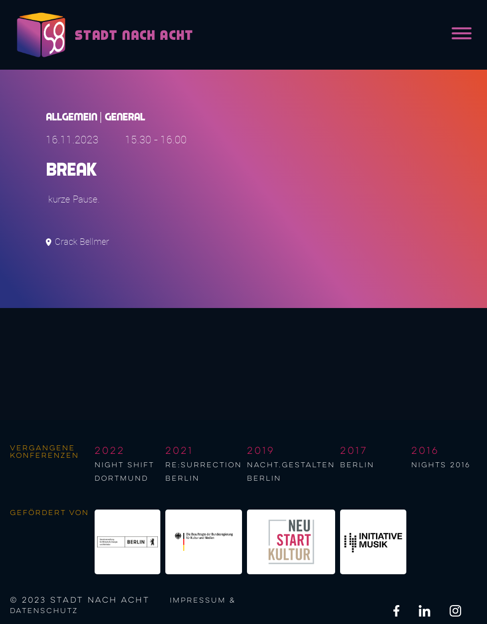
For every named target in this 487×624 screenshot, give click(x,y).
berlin (357, 465)
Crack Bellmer (82, 241)
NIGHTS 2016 (441, 465)
